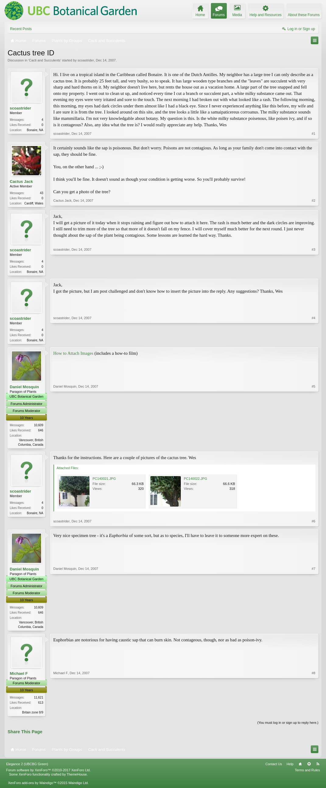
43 (41, 193)
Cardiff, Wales (33, 203)
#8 (313, 714)
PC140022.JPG (195, 481)
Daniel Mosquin (24, 388)
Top (309, 767)
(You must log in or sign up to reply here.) (287, 726)
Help (289, 767)
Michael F (19, 676)
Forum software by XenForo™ (48, 773)
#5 (313, 445)
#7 (313, 628)
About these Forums (304, 15)
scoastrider (86, 60)
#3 (313, 272)
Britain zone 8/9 (33, 715)
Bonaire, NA (35, 130)
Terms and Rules (307, 773)
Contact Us (273, 767)
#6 (313, 523)
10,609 (38, 427)
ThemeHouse (77, 777)
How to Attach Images (73, 355)
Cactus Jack (21, 181)
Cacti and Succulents (44, 60)
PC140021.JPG (104, 481)
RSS (318, 767)
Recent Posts (21, 29)
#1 (313, 133)
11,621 (38, 700)
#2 (313, 202)
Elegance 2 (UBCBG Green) (27, 767)
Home (300, 767)
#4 (313, 341)
